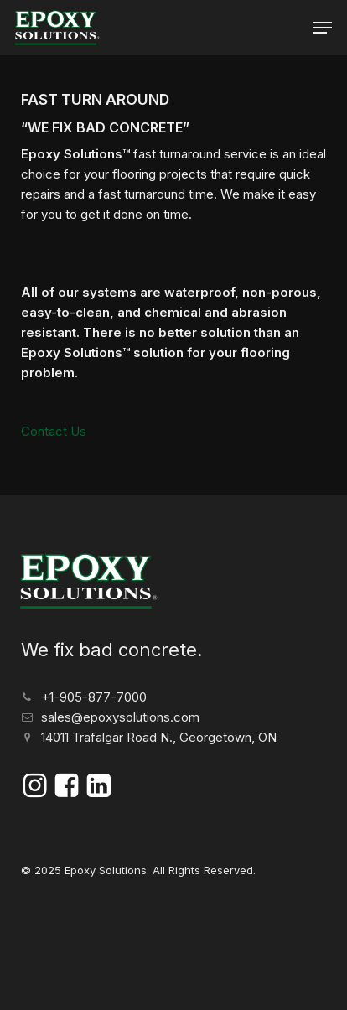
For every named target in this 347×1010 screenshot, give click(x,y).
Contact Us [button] (53, 431)
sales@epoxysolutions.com (120, 717)
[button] (322, 27)
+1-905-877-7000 (94, 697)
